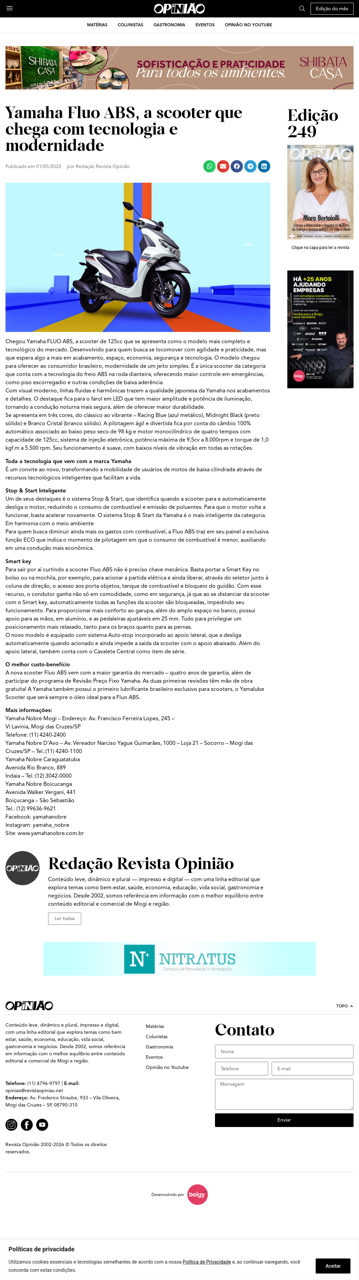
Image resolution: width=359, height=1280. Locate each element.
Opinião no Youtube (248, 24)
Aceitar (333, 1266)
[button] (209, 166)
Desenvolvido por (168, 1194)
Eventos (205, 24)
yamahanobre (50, 816)
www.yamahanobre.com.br (51, 833)
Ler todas (65, 918)
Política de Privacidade (207, 1262)
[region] (179, 1259)
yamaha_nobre (51, 825)
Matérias (97, 24)
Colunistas (130, 24)
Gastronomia (169, 24)
